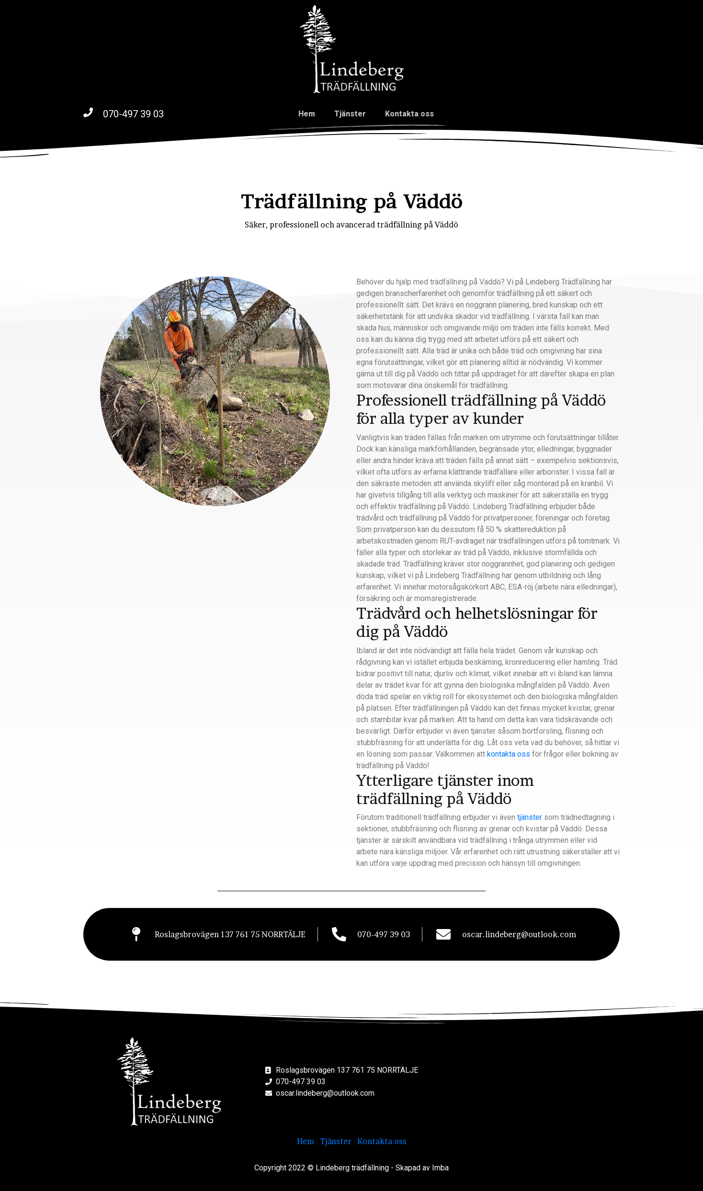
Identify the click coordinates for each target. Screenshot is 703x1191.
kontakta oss (508, 754)
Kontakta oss (409, 113)
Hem (306, 113)
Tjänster (350, 113)
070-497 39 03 (133, 114)
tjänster (529, 817)
